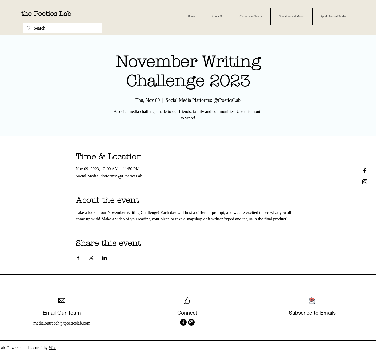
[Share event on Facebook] (78, 258)
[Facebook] (183, 322)
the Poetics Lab (46, 14)
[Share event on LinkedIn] (104, 258)
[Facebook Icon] (364, 170)
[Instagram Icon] (364, 181)
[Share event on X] (91, 258)
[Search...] (62, 28)
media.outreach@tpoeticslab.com (61, 323)
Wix (52, 348)
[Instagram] (191, 322)
